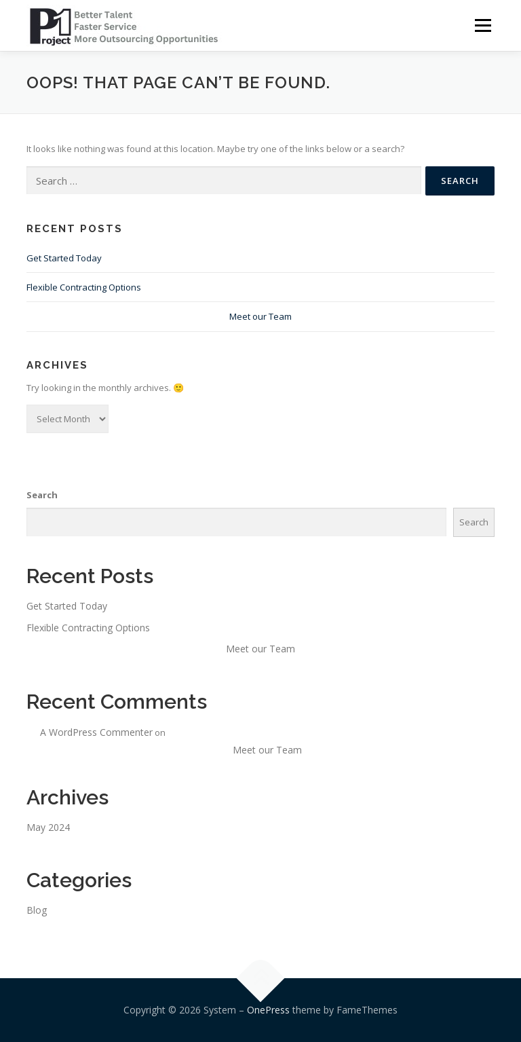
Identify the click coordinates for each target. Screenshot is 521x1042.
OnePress (268, 1009)
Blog (36, 910)
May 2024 (48, 827)
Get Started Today (64, 258)
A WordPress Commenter (96, 732)
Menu (483, 25)
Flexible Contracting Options (83, 287)
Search (42, 495)
